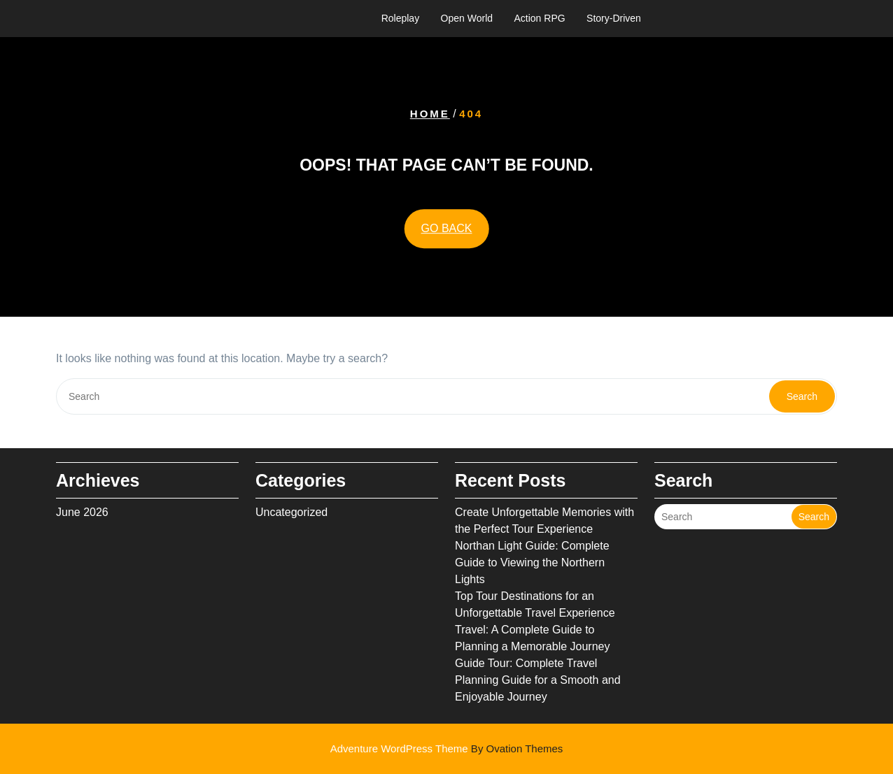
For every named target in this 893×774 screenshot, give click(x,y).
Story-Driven (613, 18)
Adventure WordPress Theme (446, 748)
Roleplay (400, 18)
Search (802, 396)
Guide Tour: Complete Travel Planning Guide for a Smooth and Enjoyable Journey (538, 680)
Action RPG (539, 18)
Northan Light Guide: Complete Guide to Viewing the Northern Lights (532, 562)
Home (430, 114)
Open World (467, 18)
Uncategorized (291, 512)
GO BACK (446, 228)
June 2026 (82, 512)
